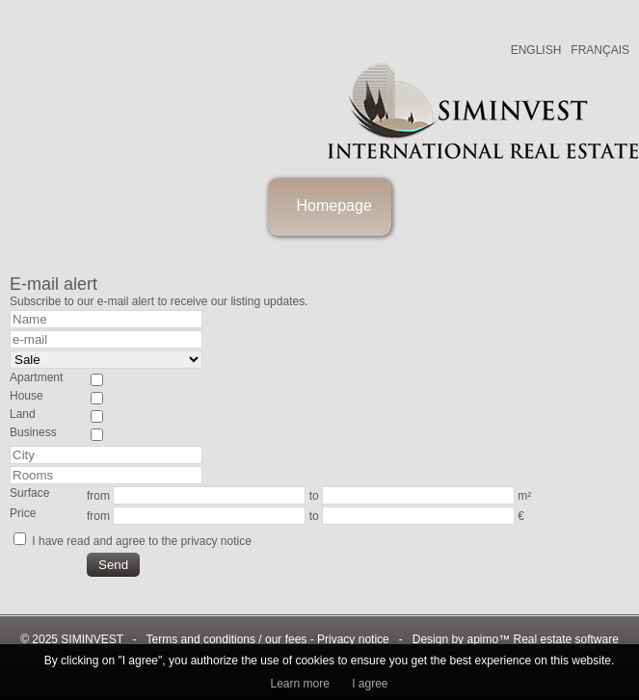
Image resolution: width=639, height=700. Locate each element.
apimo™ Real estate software (542, 639)
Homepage (334, 205)
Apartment (36, 377)
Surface (29, 493)
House (26, 395)
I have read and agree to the (142, 541)
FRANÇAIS (600, 50)
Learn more (299, 683)
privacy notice (215, 541)
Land (23, 414)
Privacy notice (353, 639)
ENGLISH (536, 50)
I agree (369, 683)
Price (23, 513)
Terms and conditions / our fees (226, 639)
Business (33, 432)
